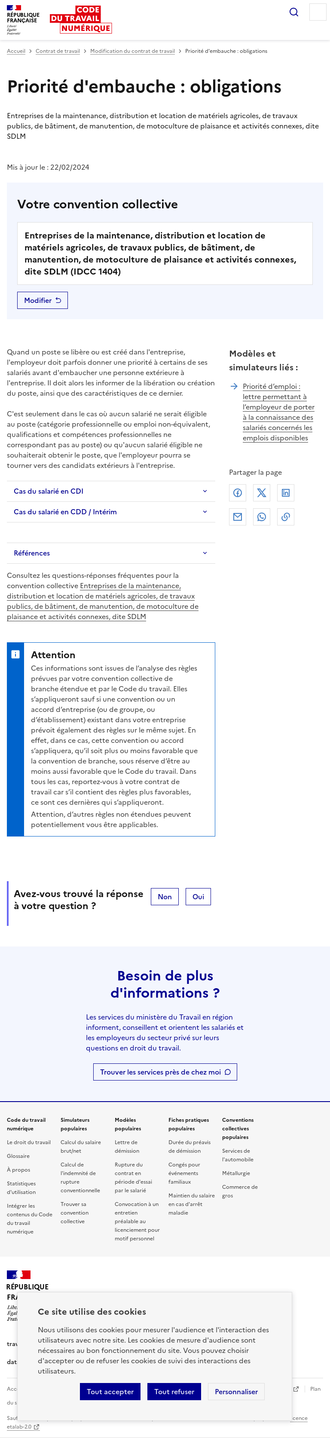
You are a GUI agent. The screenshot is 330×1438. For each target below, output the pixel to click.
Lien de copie (285, 516)
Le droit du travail (29, 1142)
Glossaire (18, 1156)
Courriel (237, 516)
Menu (318, 12)
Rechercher (293, 12)
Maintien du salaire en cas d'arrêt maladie (191, 1204)
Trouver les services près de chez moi (160, 1072)
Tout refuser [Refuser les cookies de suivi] (174, 1391)
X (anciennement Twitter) (261, 492)
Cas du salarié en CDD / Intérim (65, 512)
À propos (18, 1170)
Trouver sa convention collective (75, 1212)
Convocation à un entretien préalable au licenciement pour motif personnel (137, 1221)
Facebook (237, 492)
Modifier (38, 300)
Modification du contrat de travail (132, 51)
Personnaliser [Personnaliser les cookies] (236, 1391)
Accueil (16, 51)
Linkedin (285, 492)
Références (32, 553)
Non (165, 896)
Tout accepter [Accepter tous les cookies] (110, 1391)
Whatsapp (261, 516)
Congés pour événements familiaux (184, 1173)
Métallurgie (236, 1173)
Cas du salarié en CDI (48, 491)
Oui (198, 896)
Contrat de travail (58, 51)
